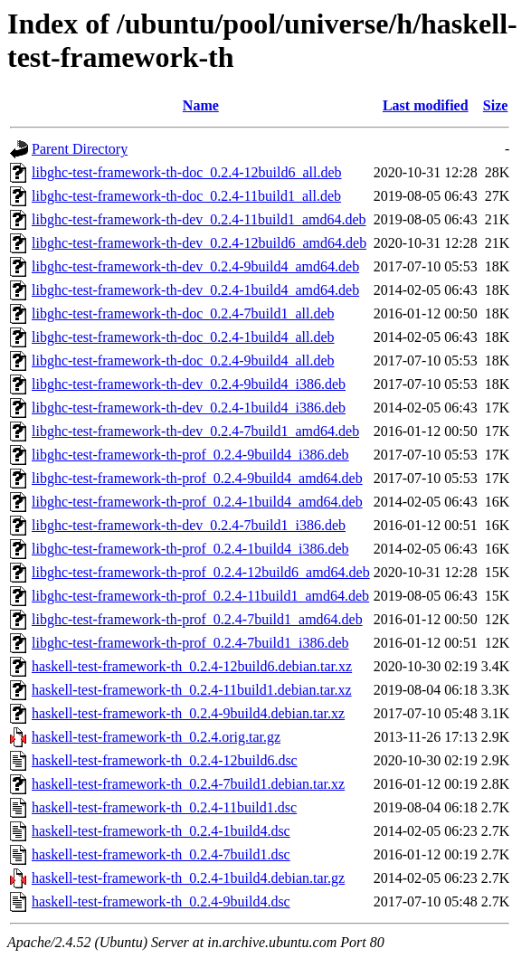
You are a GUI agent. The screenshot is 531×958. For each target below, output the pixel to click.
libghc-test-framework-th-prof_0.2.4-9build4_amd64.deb (197, 478)
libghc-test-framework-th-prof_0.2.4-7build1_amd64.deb (197, 619)
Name (201, 105)
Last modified (426, 105)
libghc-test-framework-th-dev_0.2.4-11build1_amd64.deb (199, 219)
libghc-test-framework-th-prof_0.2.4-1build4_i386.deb (190, 548)
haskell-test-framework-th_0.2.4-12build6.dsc (165, 760)
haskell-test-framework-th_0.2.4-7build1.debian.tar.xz (188, 784)
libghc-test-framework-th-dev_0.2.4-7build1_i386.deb (189, 525)
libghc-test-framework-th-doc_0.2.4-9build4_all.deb (183, 360)
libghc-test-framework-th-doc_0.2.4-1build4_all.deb (183, 337)
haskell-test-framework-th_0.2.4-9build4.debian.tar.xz (188, 713)
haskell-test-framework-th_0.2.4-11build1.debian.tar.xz (192, 689)
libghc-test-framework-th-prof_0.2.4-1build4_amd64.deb (197, 501)
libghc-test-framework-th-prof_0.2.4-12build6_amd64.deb (201, 572)
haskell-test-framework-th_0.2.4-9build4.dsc (161, 901)
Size (495, 105)
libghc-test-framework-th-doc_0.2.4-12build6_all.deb (187, 172)
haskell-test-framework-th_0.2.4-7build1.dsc (161, 854)
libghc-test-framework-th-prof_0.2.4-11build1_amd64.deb (200, 595)
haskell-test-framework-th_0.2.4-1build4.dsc (161, 831)
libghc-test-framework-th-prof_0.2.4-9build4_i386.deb (190, 454)
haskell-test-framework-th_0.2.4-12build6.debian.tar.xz (192, 666)
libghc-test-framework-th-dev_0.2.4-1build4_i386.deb (189, 407)
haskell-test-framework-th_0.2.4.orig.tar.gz (156, 737)
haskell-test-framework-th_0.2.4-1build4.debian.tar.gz (188, 878)
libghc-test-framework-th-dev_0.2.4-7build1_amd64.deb (195, 431)
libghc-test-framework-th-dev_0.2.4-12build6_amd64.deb (199, 243)
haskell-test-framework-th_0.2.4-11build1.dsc (164, 807)
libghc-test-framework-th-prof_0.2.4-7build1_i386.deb (190, 642)
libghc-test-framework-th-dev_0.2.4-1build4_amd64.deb (195, 290)
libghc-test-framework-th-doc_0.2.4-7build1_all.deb (183, 313)
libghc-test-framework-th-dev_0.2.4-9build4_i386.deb (189, 384)
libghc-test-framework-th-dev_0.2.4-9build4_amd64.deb (195, 266)
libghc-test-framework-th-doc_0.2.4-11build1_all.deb (186, 196)
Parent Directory (80, 149)
